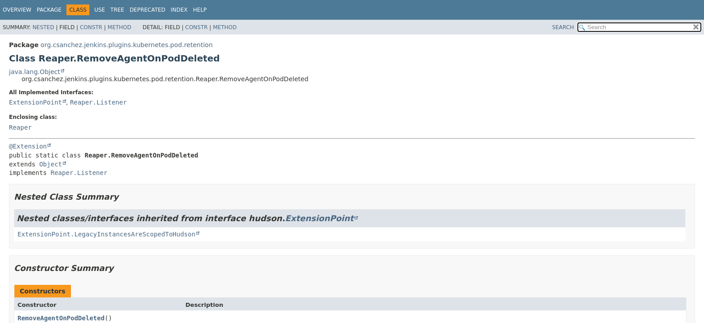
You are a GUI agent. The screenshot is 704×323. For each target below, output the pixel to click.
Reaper (20, 127)
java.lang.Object (34, 71)
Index (179, 10)
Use (99, 10)
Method (120, 27)
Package (49, 10)
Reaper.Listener (98, 102)
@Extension (28, 146)
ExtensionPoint (35, 102)
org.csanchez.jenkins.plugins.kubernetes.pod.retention (126, 44)
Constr (91, 27)
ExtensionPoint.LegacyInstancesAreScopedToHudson (106, 234)
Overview (17, 10)
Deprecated (148, 10)
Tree (117, 10)
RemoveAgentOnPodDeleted (61, 318)
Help (200, 10)
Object (50, 164)
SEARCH (563, 27)
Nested (43, 27)
